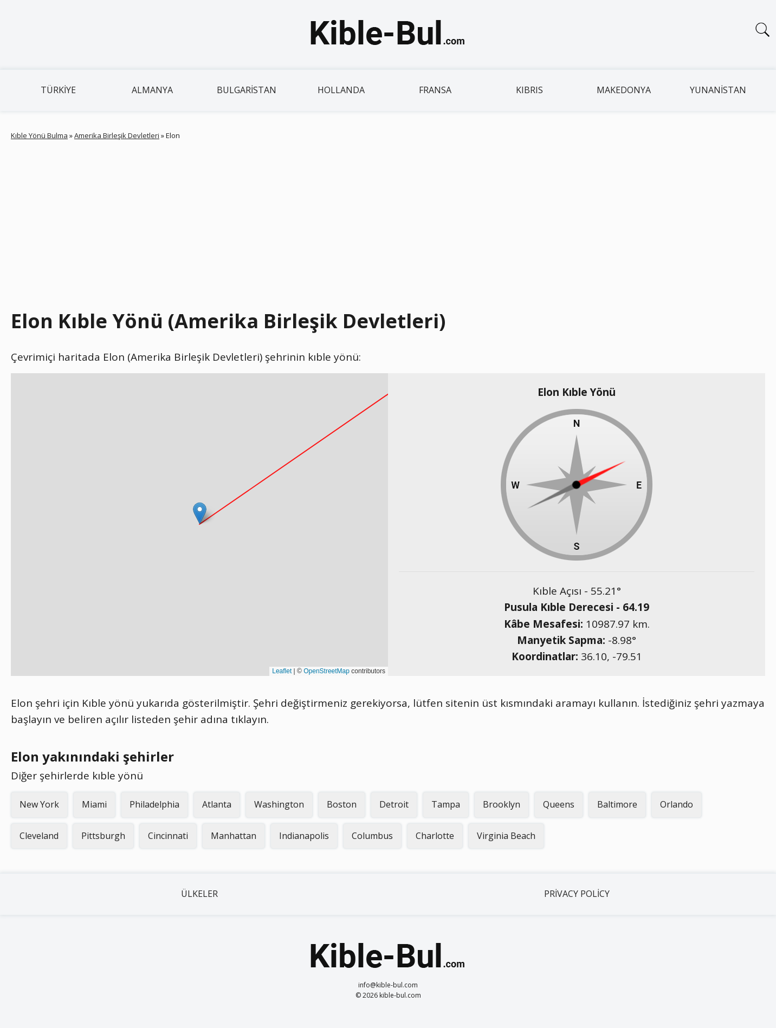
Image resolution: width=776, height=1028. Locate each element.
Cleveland (39, 836)
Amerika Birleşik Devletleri (116, 135)
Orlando (676, 804)
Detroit (394, 804)
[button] (199, 513)
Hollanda (341, 90)
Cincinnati (168, 836)
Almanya (152, 90)
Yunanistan (718, 90)
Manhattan (233, 836)
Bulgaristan (246, 90)
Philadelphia (154, 804)
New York (39, 804)
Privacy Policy (577, 894)
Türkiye (58, 90)
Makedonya (624, 90)
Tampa (445, 804)
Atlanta (216, 804)
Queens (558, 804)
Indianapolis (304, 836)
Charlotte (435, 836)
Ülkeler (199, 894)
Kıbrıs (529, 90)
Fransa (435, 90)
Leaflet (282, 671)
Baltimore (617, 804)
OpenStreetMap (326, 671)
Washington (279, 804)
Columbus (372, 836)
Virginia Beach (506, 836)
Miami (94, 804)
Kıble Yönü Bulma (39, 135)
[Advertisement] (388, 222)
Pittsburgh (103, 836)
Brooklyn (501, 804)
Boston (342, 804)
